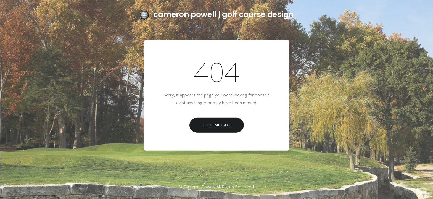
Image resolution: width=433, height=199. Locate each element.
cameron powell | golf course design (216, 14)
